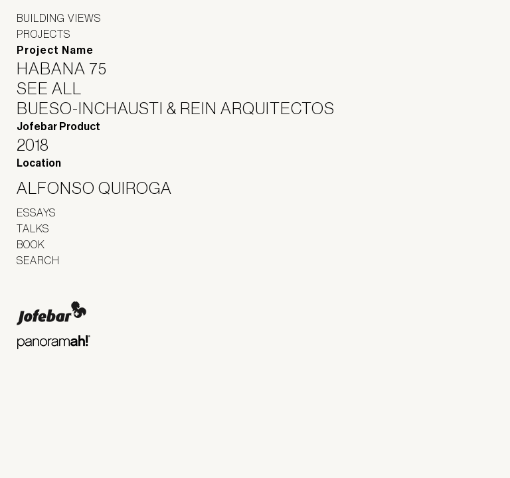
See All (57, 88)
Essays (36, 212)
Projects (43, 34)
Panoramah (53, 342)
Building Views (59, 18)
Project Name (55, 50)
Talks (33, 228)
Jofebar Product (58, 126)
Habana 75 (70, 68)
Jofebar (51, 313)
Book (31, 244)
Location (39, 163)
